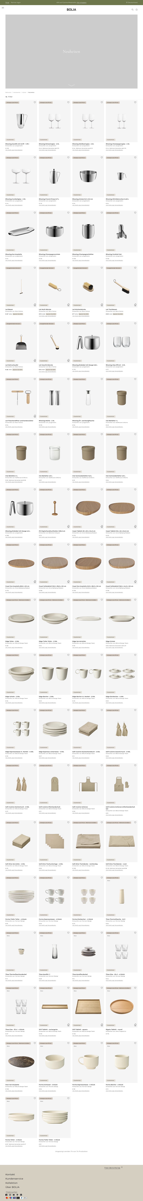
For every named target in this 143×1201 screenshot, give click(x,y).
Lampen (41, 1180)
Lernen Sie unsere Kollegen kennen (19, 1176)
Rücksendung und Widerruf (83, 1178)
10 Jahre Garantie (79, 1176)
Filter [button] (10, 97)
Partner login (16, 2)
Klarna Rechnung (79, 1189)
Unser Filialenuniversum (15, 1174)
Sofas (40, 1174)
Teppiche (42, 1182)
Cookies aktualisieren (80, 1193)
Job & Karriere (11, 1178)
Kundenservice (80, 1168)
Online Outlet (44, 1191)
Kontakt (109, 1168)
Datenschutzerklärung (81, 1187)
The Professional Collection (49, 1189)
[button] (6, 97)
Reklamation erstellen (81, 1182)
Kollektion (44, 1168)
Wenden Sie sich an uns (81, 1185)
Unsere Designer (12, 1180)
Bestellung (76, 1171)
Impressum (76, 1191)
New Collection (44, 1171)
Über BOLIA (13, 1168)
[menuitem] (8, 10)
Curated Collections (46, 1187)
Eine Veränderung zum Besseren (18, 1182)
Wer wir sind (10, 1171)
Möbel (41, 1176)
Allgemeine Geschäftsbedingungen (86, 1180)
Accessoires (43, 1185)
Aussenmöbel (44, 1178)
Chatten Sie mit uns (113, 1180)
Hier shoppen (82, 2)
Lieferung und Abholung (82, 1174)
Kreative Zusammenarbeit (16, 1185)
